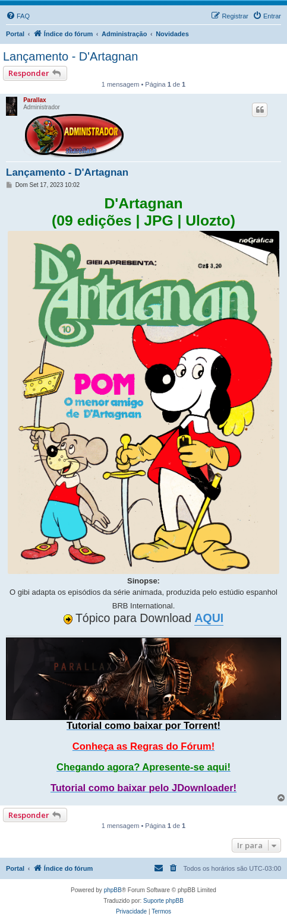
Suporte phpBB (163, 900)
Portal (15, 33)
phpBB (113, 890)
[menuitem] (18, 16)
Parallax (34, 100)
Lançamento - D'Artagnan (70, 56)
